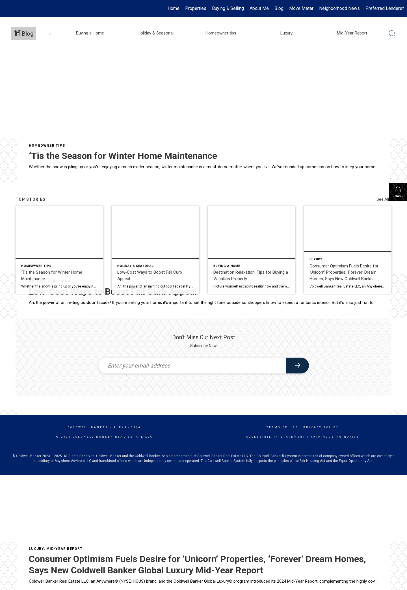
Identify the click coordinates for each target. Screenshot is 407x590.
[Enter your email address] (192, 365)
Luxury (36, 549)
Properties (195, 8)
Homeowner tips (47, 146)
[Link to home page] (7, 8)
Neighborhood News (339, 8)
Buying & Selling (228, 8)
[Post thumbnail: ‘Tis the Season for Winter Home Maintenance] (59, 250)
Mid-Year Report (64, 549)
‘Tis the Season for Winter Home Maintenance (123, 155)
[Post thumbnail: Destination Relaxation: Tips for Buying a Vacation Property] (251, 250)
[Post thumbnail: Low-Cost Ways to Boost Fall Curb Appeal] (155, 250)
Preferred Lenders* (384, 8)
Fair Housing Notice (335, 436)
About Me (259, 8)
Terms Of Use (282, 427)
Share (398, 192)
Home (173, 8)
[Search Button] (392, 33)
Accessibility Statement (276, 436)
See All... (383, 199)
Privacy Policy (321, 427)
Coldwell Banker (88, 427)
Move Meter (301, 8)
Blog (278, 8)
